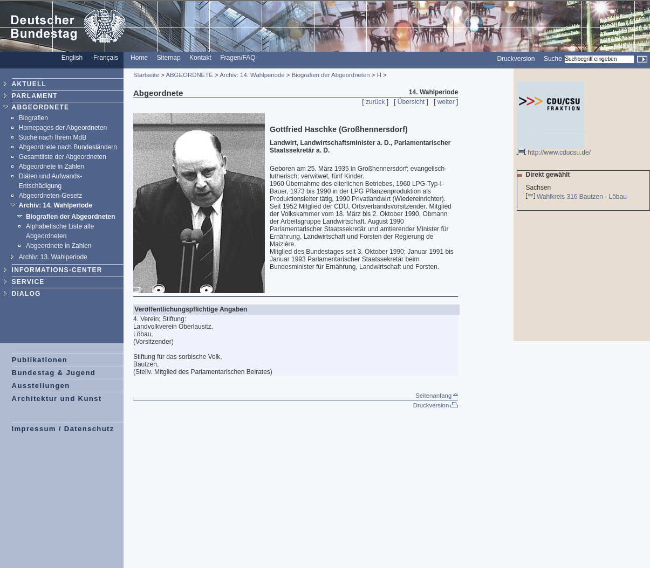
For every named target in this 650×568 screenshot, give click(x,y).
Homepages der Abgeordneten (63, 127)
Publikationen (40, 360)
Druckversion (516, 59)
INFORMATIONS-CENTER (57, 270)
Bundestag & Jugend (54, 373)
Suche (553, 59)
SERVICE (28, 282)
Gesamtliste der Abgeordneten (62, 157)
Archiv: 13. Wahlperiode (53, 257)
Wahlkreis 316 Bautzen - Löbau (582, 196)
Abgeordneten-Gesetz (50, 195)
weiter (446, 102)
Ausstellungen (41, 386)
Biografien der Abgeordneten (70, 216)
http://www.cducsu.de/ (554, 149)
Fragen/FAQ (237, 57)
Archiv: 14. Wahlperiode (55, 205)
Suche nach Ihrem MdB (52, 137)
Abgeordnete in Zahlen (51, 166)
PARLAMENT (35, 96)
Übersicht (411, 102)
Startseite (146, 75)
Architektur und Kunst (57, 398)
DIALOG (26, 293)
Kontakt (200, 57)
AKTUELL (29, 84)
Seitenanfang (436, 395)
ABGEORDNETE (41, 107)
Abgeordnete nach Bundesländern (68, 147)
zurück (375, 102)
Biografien (33, 118)
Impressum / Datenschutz (63, 429)
